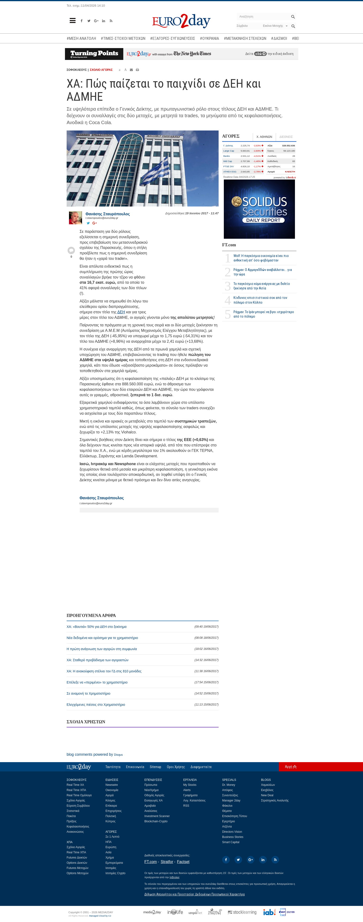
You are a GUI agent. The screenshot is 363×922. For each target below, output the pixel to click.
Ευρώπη (111, 847)
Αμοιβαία (150, 805)
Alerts (187, 790)
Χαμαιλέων (268, 785)
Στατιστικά (73, 811)
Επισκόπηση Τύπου (234, 816)
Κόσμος (110, 800)
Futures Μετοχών (77, 868)
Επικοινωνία (135, 767)
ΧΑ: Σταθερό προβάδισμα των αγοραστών (143, 660)
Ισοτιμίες (111, 868)
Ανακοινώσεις (75, 831)
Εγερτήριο (228, 821)
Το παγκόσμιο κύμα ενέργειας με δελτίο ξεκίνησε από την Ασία (262, 286)
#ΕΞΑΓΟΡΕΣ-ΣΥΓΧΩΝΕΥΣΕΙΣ (172, 38)
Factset (183, 862)
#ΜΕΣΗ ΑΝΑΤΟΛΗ (81, 38)
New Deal (267, 795)
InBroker (174, 877)
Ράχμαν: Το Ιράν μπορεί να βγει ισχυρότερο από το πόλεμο (264, 314)
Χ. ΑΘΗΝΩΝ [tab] (264, 137)
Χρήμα (110, 857)
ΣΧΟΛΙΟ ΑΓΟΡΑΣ (101, 70)
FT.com (229, 245)
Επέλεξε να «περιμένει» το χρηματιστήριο (143, 682)
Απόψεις (227, 790)
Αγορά (110, 795)
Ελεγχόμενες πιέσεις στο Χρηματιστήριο (143, 704)
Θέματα (227, 811)
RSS (186, 805)
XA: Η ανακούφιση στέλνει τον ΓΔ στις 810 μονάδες (143, 671)
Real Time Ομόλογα (79, 795)
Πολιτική (111, 816)
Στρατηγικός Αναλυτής (275, 800)
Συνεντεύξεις (230, 795)
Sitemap (155, 767)
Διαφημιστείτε (201, 767)
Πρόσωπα (150, 785)
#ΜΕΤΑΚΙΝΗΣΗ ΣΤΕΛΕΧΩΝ (245, 38)
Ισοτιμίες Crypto (115, 873)
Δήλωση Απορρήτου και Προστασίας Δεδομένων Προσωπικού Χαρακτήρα (194, 894)
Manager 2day (231, 800)
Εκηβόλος (267, 790)
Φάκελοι (227, 805)
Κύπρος (110, 821)
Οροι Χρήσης (176, 767)
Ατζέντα (227, 826)
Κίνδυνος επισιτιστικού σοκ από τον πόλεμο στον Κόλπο (260, 300)
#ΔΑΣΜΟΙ (279, 38)
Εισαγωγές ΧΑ (153, 800)
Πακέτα (71, 816)
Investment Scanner (157, 816)
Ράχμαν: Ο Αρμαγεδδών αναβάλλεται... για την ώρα (263, 272)
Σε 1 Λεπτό (112, 836)
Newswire (112, 785)
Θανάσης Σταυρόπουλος (108, 214)
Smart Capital (230, 842)
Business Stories (232, 837)
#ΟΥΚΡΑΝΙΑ (209, 38)
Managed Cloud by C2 (100, 916)
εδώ (260, 54)
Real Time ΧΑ (75, 785)
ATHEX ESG (229, 171)
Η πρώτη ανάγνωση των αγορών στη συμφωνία (143, 649)
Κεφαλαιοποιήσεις (78, 826)
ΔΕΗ (121, 312)
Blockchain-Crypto (155, 821)
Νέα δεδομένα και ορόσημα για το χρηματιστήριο (143, 638)
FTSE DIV (228, 166)
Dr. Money (228, 785)
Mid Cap (227, 161)
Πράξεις (72, 821)
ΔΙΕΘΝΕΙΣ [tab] (286, 137)
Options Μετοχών (77, 873)
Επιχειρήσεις (114, 811)
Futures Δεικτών (77, 857)
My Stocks (189, 785)
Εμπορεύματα (114, 862)
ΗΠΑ (108, 842)
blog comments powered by (95, 754)
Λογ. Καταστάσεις (194, 800)
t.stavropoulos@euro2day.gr (102, 217)
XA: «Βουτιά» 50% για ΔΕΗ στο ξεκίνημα (143, 627)
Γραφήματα (190, 795)
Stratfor (167, 862)
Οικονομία (112, 790)
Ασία (108, 852)
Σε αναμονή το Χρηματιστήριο (143, 693)
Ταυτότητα (113, 767)
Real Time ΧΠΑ (76, 790)
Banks (226, 156)
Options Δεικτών (77, 862)
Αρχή (288, 767)
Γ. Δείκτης (228, 145)
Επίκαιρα (111, 805)
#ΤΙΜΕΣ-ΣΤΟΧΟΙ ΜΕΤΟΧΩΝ (123, 38)
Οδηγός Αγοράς (154, 795)
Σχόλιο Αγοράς (76, 800)
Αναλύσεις (150, 811)
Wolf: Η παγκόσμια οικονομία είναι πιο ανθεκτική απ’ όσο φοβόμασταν (261, 258)
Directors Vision (232, 831)
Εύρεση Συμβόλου (78, 805)
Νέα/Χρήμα (151, 790)
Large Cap (228, 150)
